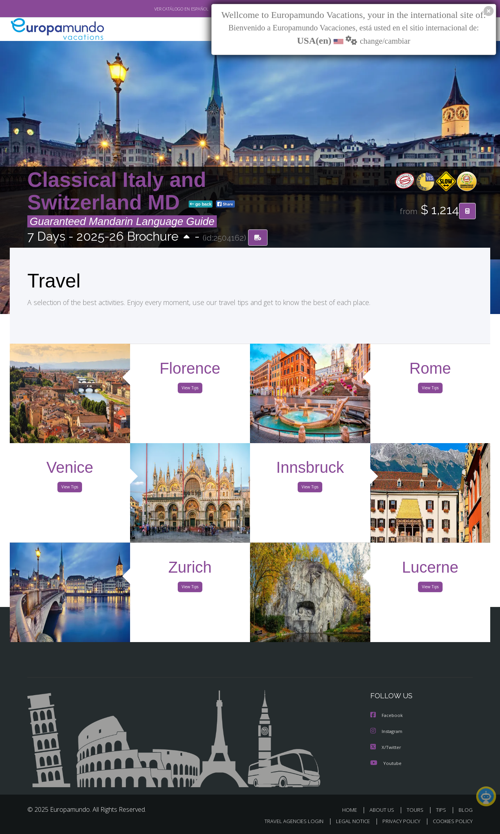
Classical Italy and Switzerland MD (116, 191)
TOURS (416, 810)
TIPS (442, 810)
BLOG (466, 810)
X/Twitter (386, 747)
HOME (352, 810)
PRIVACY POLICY (398, 821)
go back (201, 204)
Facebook (387, 716)
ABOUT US (384, 810)
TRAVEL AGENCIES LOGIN (286, 821)
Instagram (387, 732)
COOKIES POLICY (451, 821)
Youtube (386, 763)
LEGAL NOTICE (347, 821)
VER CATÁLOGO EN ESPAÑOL (163, 9)
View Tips (189, 389)
